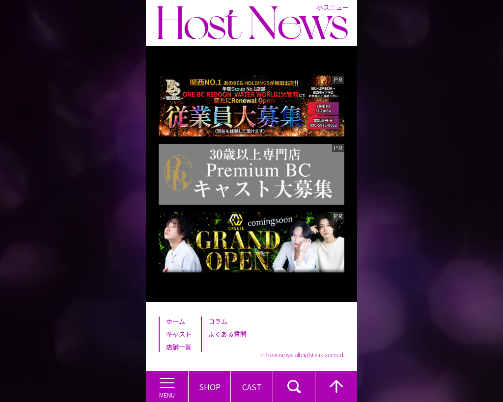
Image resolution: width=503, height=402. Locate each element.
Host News (252, 23)
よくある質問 (227, 334)
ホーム (175, 321)
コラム (217, 321)
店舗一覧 (179, 346)
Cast (252, 387)
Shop (210, 387)
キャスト (179, 334)
